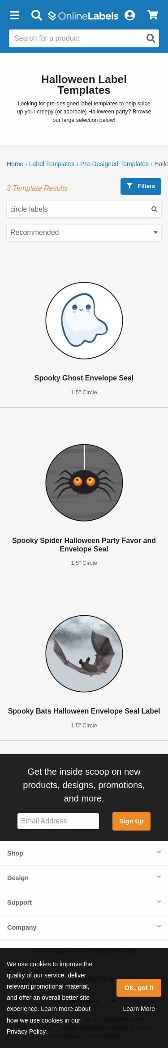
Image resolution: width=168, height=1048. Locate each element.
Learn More (139, 1008)
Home (15, 163)
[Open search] (151, 38)
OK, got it (139, 987)
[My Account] (129, 15)
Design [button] (18, 877)
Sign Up (131, 821)
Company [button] (22, 927)
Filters (141, 186)
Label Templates (52, 163)
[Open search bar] (36, 15)
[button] (14, 15)
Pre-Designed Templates (114, 163)
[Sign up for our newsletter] (58, 821)
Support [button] (19, 902)
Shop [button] (15, 853)
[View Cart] (152, 16)
